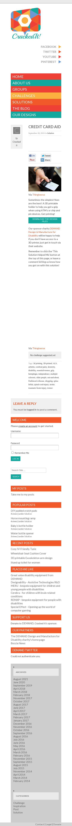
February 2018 (21, 694)
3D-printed (47, 363)
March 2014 (20, 777)
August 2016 (20, 736)
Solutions (22, 102)
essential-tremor (43, 370)
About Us (21, 83)
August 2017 (20, 704)
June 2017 (19, 707)
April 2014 (19, 774)
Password (35, 446)
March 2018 (20, 691)
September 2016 (22, 733)
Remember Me (20, 453)
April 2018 (19, 688)
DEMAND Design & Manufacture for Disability (44, 232)
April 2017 (19, 710)
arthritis (31, 367)
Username (35, 434)
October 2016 (21, 730)
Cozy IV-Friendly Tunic (23, 548)
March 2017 (20, 714)
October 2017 (21, 701)
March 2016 (20, 752)
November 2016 (22, 726)
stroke (52, 384)
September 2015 (22, 761)
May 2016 (19, 745)
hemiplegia (32, 374)
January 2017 (21, 720)
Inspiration (19, 806)
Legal (48, 824)
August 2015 (20, 765)
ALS (55, 363)
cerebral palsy (41, 367)
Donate (57, 824)
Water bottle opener (22, 533)
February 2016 (21, 755)
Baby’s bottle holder (22, 525)
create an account (27, 426)
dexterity (51, 367)
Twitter (49, 51)
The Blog (21, 108)
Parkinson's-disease (36, 381)
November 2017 (22, 698)
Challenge (19, 802)
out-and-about (53, 377)
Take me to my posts (22, 494)
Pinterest (48, 61)
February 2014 (21, 780)
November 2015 (22, 758)
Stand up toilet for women (25, 562)
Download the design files (44, 220)
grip (52, 370)
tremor (50, 388)
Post (16, 809)
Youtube (49, 56)
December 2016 (22, 723)
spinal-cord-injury (41, 384)
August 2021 (20, 679)
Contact (39, 824)
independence (43, 374)
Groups (19, 89)
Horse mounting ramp (23, 518)
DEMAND (28, 623)
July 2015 (18, 768)
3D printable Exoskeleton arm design (31, 557)
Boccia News (18, 643)
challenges (23, 95)
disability (32, 370)
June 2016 (19, 742)
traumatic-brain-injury (37, 388)
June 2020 (19, 682)
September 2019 (22, 685)
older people (41, 377)
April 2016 (19, 749)
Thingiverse (38, 194)
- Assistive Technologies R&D (35, 582)
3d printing (37, 363)
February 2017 (21, 717)
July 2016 (18, 739)
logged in (32, 409)
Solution (50, 133)
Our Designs (24, 115)
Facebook (48, 46)
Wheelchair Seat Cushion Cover (28, 553)
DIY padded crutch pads (24, 510)
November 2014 (22, 771)
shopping (48, 381)
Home (18, 76)
